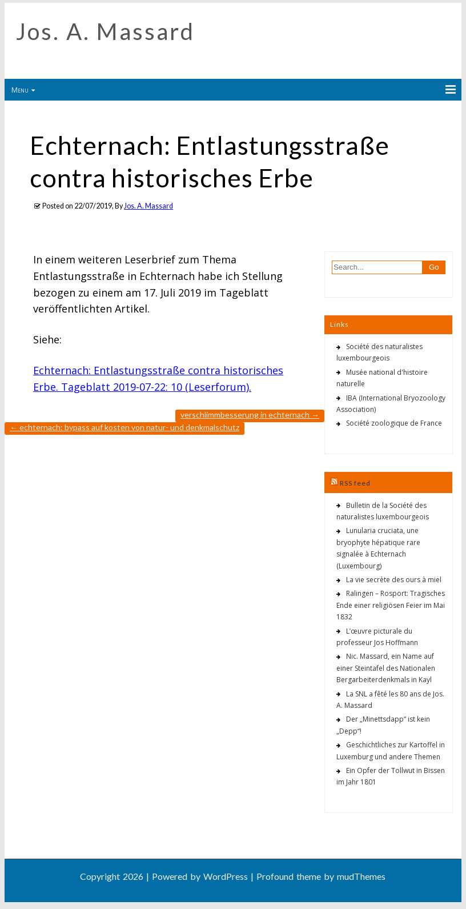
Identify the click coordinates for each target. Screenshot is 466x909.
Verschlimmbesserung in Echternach (249, 414)
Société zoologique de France (394, 423)
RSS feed (355, 483)
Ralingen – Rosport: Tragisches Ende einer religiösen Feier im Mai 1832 (390, 605)
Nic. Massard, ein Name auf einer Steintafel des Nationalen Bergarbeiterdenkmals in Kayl (385, 667)
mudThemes (361, 876)
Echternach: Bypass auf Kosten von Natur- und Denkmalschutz (124, 427)
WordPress (225, 876)
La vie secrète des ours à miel (393, 579)
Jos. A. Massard (105, 31)
